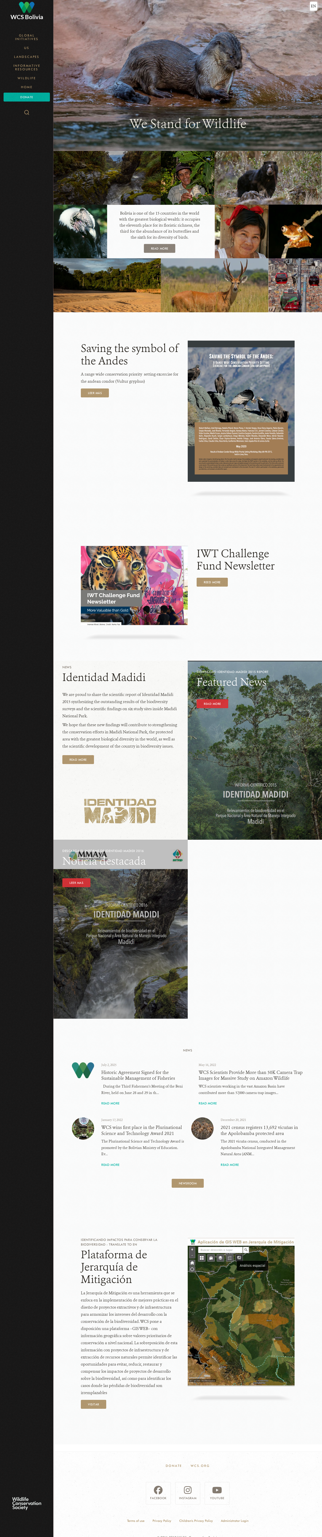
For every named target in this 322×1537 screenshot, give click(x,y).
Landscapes (26, 57)
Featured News (232, 682)
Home (27, 87)
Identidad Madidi (104, 677)
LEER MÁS (95, 393)
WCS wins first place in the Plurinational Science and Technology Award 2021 (141, 1130)
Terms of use (136, 1521)
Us (26, 48)
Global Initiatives (27, 37)
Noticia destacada (104, 861)
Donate (26, 97)
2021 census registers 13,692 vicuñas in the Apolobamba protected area (259, 1130)
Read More (78, 759)
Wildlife (27, 78)
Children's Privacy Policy (196, 1521)
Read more (159, 248)
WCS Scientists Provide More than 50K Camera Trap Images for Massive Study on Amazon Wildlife (251, 1075)
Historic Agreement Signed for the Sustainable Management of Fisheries (138, 1075)
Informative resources (26, 67)
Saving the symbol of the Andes (129, 354)
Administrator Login (235, 1521)
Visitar (93, 1404)
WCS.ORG (200, 1466)
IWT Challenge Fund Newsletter (236, 560)
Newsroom (188, 1183)
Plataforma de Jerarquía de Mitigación (114, 1267)
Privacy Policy (162, 1521)
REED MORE (212, 582)
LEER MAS (76, 882)
